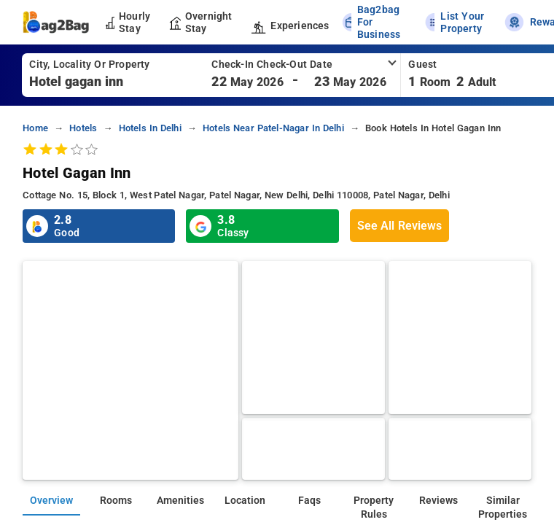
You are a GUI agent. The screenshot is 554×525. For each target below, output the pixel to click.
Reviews (438, 500)
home (35, 127)
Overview (51, 500)
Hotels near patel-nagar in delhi (273, 127)
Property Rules (374, 507)
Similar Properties (502, 507)
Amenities (180, 500)
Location (245, 500)
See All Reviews (399, 226)
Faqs (309, 500)
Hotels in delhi (150, 127)
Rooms (116, 500)
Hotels (83, 127)
